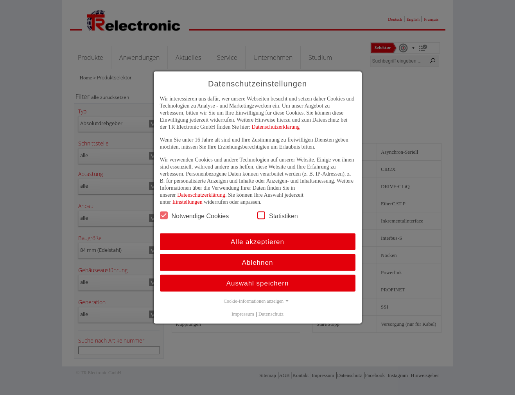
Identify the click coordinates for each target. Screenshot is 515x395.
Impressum (242, 314)
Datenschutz (271, 314)
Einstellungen (187, 202)
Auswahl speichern (257, 283)
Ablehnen (257, 262)
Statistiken (277, 215)
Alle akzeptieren (257, 242)
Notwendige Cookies (194, 215)
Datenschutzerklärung (275, 127)
